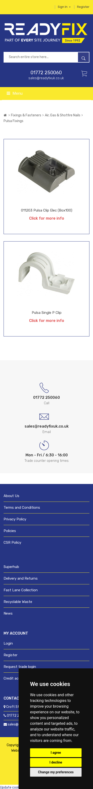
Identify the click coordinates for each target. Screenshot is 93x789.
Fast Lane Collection (21, 590)
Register (83, 7)
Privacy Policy (15, 519)
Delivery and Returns (21, 578)
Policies (10, 531)
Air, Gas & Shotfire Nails (62, 115)
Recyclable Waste (18, 602)
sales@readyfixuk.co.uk (46, 78)
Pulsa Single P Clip (47, 313)
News (8, 613)
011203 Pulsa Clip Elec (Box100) (46, 210)
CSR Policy (12, 542)
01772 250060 (46, 72)
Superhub (11, 567)
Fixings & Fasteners (26, 115)
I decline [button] (55, 762)
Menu (15, 93)
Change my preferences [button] (55, 772)
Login (8, 643)
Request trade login (20, 667)
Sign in (64, 7)
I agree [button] (56, 752)
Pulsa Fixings (13, 121)
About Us (11, 496)
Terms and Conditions (22, 507)
